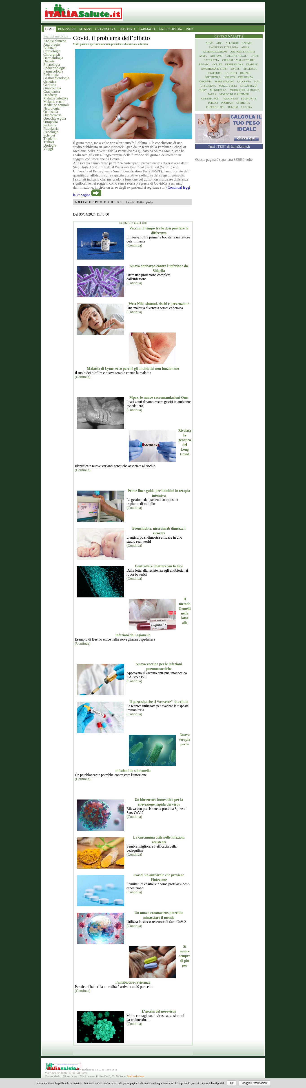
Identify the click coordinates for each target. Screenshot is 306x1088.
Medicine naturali (56, 105)
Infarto (229, 77)
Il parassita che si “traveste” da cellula (158, 702)
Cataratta (211, 60)
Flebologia (51, 75)
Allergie (232, 43)
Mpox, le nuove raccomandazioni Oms (158, 397)
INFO (189, 29)
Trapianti (49, 139)
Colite (217, 64)
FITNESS (85, 29)
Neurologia (51, 108)
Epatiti (235, 68)
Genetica (49, 81)
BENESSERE (67, 29)
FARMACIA (147, 29)
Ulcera (246, 107)
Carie (255, 55)
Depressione (234, 64)
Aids (219, 43)
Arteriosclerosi (215, 51)
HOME (49, 29)
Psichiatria (51, 128)
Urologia (49, 145)
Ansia (245, 47)
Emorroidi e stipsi (214, 68)
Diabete (49, 61)
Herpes (245, 73)
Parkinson (230, 98)
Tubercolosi (215, 107)
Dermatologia (53, 58)
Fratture (215, 73)
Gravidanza (51, 91)
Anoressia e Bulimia (223, 47)
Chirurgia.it (51, 54)
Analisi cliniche (54, 41)
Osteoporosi (210, 98)
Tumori (48, 142)
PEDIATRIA (128, 29)
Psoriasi (227, 102)
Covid (129, 202)
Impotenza (212, 77)
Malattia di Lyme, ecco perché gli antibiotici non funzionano (133, 368)
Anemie (247, 43)
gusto (149, 202)
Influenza (245, 77)
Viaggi (48, 149)
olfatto (139, 202)
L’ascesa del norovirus (159, 1011)
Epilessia (250, 68)
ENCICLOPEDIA (170, 29)
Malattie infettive (55, 98)
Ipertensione (224, 81)
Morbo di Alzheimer (234, 94)
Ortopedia (50, 122)
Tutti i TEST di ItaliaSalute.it (229, 146)
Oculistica (50, 112)
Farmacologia (53, 71)
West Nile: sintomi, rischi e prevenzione (159, 304)
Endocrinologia (54, 68)
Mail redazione (135, 1076)
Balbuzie (49, 48)
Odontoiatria (52, 115)
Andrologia (51, 44)
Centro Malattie (229, 36)
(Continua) (134, 245)
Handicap (50, 95)
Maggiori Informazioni (254, 1083)
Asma (203, 55)
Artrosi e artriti (242, 51)
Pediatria (49, 125)
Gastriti (231, 73)
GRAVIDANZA (105, 29)
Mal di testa (228, 85)
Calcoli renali (236, 55)
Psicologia (50, 132)
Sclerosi (49, 135)
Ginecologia (52, 88)
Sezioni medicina (55, 36)
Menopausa (218, 90)
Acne (209, 43)
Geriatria (49, 85)
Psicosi (213, 102)
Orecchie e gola (54, 118)
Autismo (216, 55)
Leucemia (244, 81)
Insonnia (205, 81)
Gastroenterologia (56, 78)
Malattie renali (53, 102)
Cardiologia (51, 51)
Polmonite (249, 98)
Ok (231, 1083)
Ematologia (51, 64)
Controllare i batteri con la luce (159, 566)
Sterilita (243, 102)
